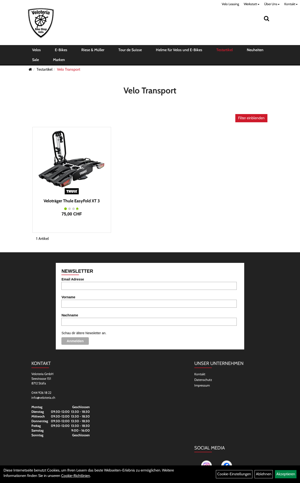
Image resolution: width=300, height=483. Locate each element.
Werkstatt (251, 4)
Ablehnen (263, 474)
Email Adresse (72, 279)
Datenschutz (203, 380)
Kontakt (291, 4)
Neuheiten (255, 50)
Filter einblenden (251, 118)
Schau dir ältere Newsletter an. (83, 333)
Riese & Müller (92, 50)
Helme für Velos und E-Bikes (179, 50)
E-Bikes (61, 50)
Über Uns (272, 4)
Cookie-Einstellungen (234, 474)
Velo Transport (68, 69)
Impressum (202, 385)
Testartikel (224, 50)
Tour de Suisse (130, 50)
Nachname (69, 315)
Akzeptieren (285, 474)
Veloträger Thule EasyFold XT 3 (72, 200)
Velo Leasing (230, 4)
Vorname (68, 297)
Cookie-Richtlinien (75, 475)
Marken (59, 60)
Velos (36, 50)
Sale (35, 60)
